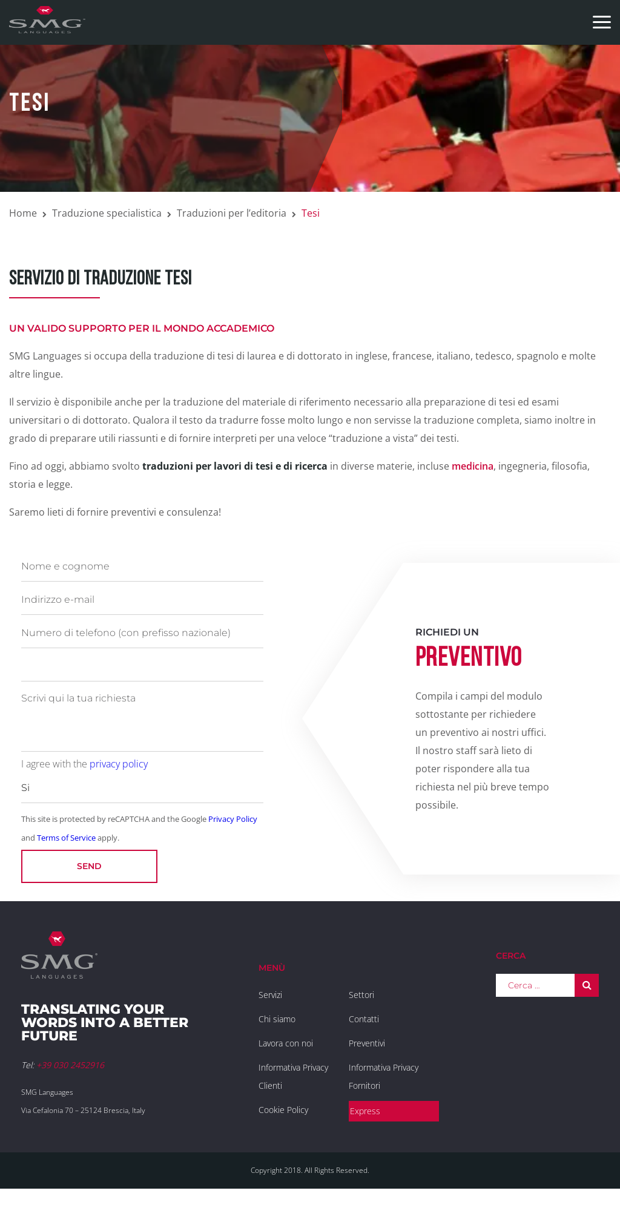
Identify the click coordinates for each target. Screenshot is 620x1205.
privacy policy (119, 763)
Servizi (270, 994)
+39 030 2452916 (70, 1065)
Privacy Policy (232, 818)
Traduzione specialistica (107, 213)
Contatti (364, 1019)
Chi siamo (277, 1019)
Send (89, 866)
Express (365, 1111)
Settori (361, 994)
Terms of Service (66, 837)
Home (23, 213)
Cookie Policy (283, 1109)
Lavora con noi (286, 1043)
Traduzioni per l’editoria (231, 213)
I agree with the (84, 763)
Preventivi (367, 1043)
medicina (472, 466)
